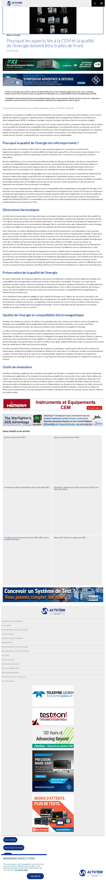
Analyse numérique (10, 672)
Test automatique (10, 668)
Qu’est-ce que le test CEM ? (15, 437)
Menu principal (101, 3)
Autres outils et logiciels (13, 677)
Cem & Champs (7, 634)
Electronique (7, 681)
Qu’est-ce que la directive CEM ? (67, 437)
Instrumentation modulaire (14, 647)
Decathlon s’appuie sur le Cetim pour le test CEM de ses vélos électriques (76, 488)
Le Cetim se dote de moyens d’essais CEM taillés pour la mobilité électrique (26, 538)
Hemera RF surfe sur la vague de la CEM (70, 537)
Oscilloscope (7, 660)
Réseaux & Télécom (10, 664)
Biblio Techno (14, 35)
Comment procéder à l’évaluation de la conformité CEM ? (27, 487)
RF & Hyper (6, 625)
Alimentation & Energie (12, 621)
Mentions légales (11, 864)
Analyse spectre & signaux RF (14, 630)
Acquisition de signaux (12, 638)
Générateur (6, 643)
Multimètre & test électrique (15, 651)
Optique (5, 655)
